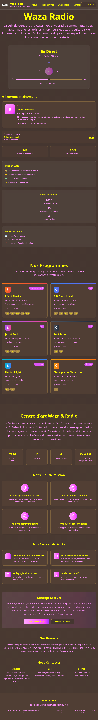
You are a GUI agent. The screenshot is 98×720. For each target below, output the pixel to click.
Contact (77, 4)
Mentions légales (60, 711)
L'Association (64, 4)
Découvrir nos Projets (36, 621)
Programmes (48, 4)
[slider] (49, 79)
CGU (94, 710)
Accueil (35, 4)
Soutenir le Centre (62, 621)
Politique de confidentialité (80, 711)
